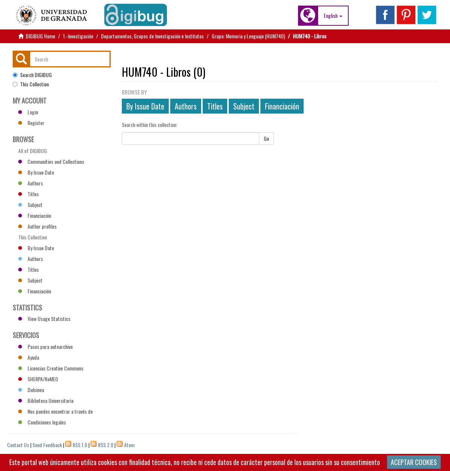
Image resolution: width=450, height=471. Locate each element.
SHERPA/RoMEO (38, 379)
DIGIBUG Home (40, 36)
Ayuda (28, 357)
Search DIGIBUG (32, 75)
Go (266, 138)
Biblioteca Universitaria (45, 400)
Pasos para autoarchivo (45, 346)
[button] (333, 16)
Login (28, 112)
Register (31, 123)
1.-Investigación (78, 36)
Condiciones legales (42, 422)
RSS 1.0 (80, 445)
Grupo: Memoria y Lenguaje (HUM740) (248, 36)
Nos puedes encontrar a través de (55, 411)
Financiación (282, 106)
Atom (129, 445)
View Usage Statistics (44, 318)
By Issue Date (145, 106)
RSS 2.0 (105, 445)
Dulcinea (31, 390)
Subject (243, 106)
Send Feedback (47, 445)
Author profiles (37, 226)
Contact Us (18, 445)
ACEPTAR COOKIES (414, 462)
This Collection (31, 84)
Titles (215, 106)
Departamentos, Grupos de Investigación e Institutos (152, 36)
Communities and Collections (51, 161)
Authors (186, 106)
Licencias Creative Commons (50, 368)
